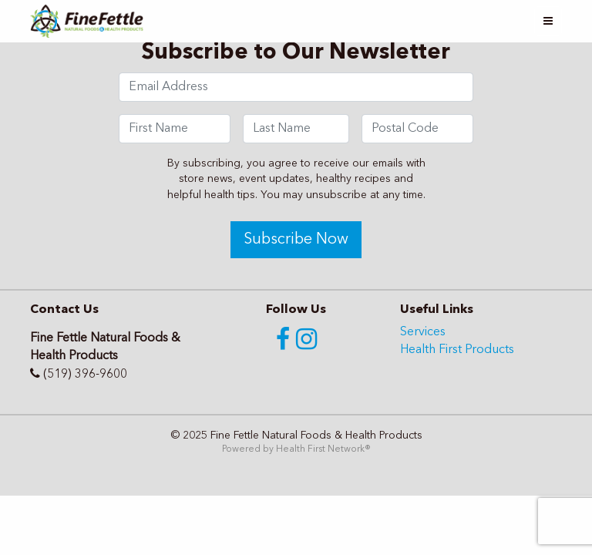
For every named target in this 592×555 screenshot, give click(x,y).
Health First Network (320, 449)
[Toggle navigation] (548, 21)
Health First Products (457, 350)
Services (423, 332)
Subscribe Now (296, 239)
